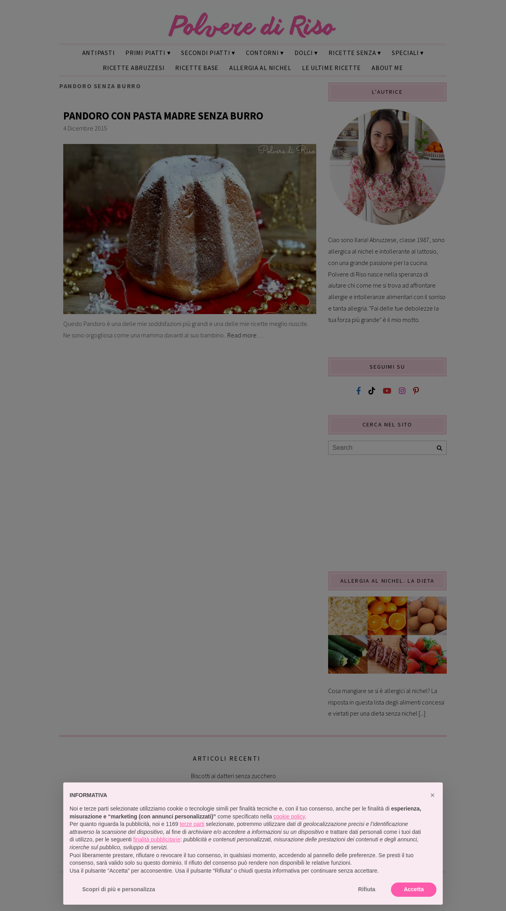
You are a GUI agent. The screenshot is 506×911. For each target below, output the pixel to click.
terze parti (192, 824)
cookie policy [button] (289, 816)
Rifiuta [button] (367, 889)
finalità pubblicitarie (156, 839)
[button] (432, 795)
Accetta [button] (414, 889)
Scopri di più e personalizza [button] (118, 889)
